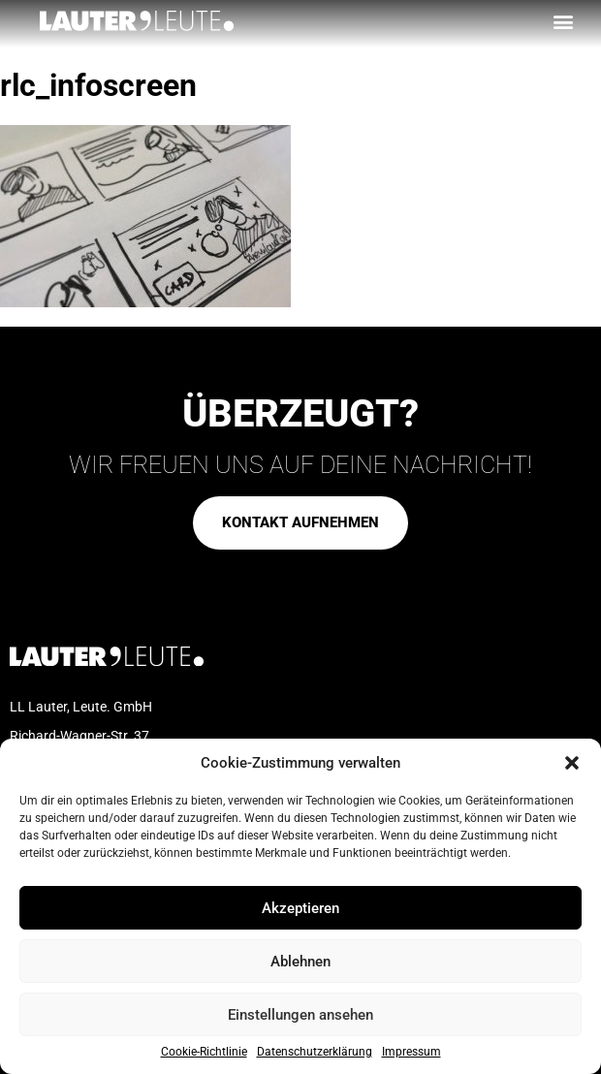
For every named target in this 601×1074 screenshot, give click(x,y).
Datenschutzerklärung (314, 1052)
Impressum (411, 1052)
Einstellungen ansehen (300, 1015)
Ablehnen (300, 961)
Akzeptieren (300, 908)
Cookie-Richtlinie (204, 1052)
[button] (572, 763)
